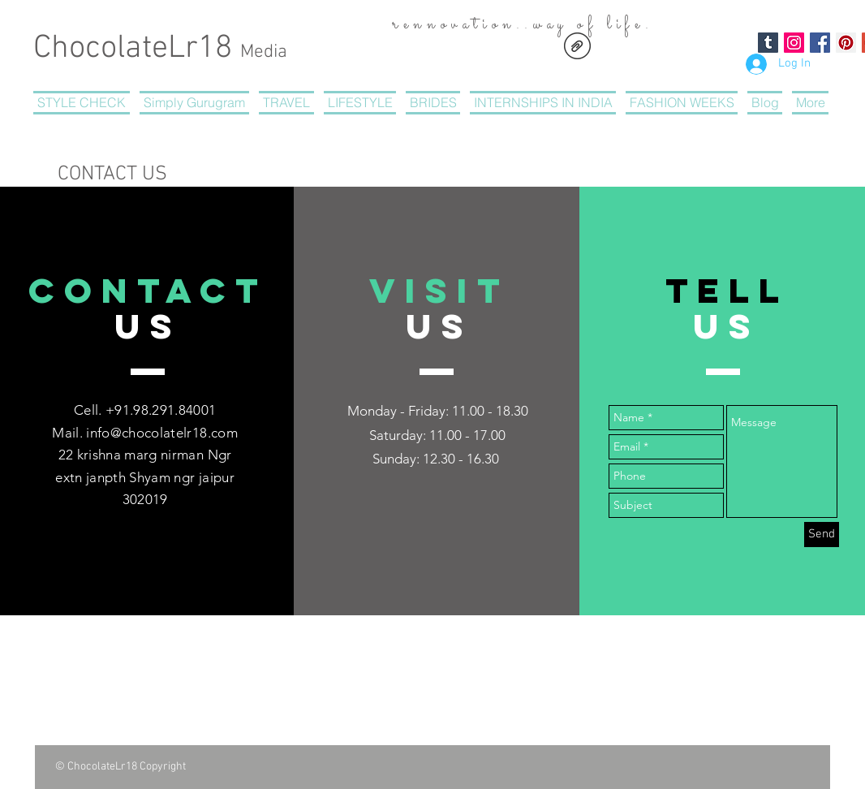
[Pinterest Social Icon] (846, 42)
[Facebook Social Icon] (820, 42)
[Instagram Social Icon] (794, 42)
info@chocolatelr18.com (161, 433)
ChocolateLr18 (160, 48)
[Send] (821, 534)
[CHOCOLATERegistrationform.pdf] (577, 47)
